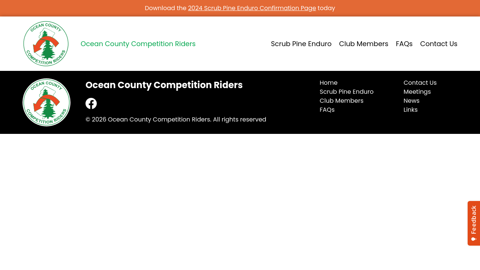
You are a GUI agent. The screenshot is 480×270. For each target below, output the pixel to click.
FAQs (404, 43)
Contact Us (439, 43)
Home (329, 82)
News (412, 100)
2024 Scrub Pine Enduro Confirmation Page (252, 8)
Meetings (417, 91)
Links (411, 109)
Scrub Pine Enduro (301, 43)
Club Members (363, 43)
